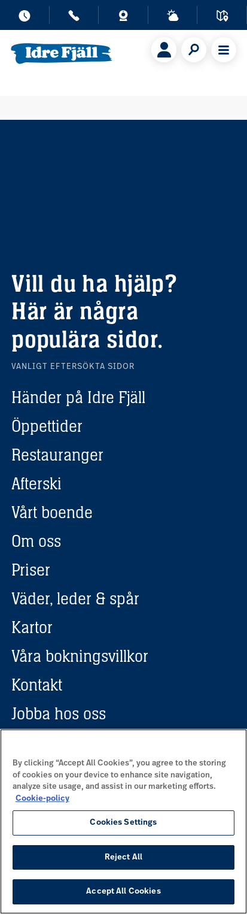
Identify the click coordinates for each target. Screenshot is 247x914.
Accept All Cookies (123, 891)
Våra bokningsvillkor (79, 655)
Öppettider (47, 425)
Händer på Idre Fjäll (78, 397)
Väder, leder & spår (75, 598)
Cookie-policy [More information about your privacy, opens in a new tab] (42, 799)
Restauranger (57, 454)
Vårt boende (52, 512)
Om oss (36, 540)
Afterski (36, 483)
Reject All (123, 857)
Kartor (32, 627)
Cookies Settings (123, 823)
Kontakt (36, 684)
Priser (30, 569)
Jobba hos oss (58, 713)
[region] (123, 821)
